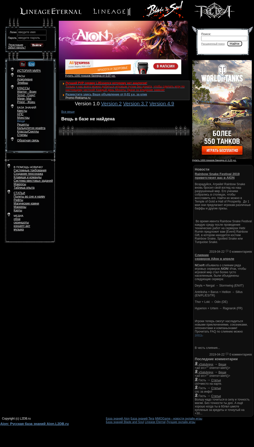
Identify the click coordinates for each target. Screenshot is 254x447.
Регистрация (16, 45)
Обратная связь (28, 140)
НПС (20, 114)
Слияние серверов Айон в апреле (214, 257)
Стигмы (22, 135)
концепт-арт (22, 226)
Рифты (18, 200)
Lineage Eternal (155, 422)
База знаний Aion (118, 418)
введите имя (27, 32)
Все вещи (68, 111)
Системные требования (30, 170)
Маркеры (20, 207)
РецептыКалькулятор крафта (31, 126)
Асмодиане (24, 79)
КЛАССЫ (23, 88)
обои (17, 219)
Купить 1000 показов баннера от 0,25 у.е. (214, 160)
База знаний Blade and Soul (125, 422)
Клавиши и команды (28, 177)
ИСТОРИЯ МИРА (29, 70)
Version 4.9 (161, 103)
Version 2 (111, 103)
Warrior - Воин (26, 91)
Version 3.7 (135, 103)
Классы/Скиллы (28, 131)
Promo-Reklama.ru (78, 98)
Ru (23, 64)
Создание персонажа (28, 174)
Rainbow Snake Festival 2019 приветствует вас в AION (217, 175)
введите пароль (29, 38)
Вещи (21, 121)
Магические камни (26, 203)
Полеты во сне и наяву (29, 196)
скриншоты (21, 222)
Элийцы (22, 83)
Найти (234, 43)
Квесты (22, 110)
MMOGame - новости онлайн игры (178, 418)
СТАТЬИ (19, 193)
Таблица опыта (24, 187)
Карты (18, 210)
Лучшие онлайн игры (180, 422)
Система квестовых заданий (33, 180)
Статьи (216, 380)
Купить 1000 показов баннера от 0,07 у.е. (90, 75)
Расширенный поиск (212, 44)
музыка (19, 229)
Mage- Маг (24, 98)
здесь (198, 335)
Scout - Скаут (26, 95)
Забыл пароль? (17, 47)
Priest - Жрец (26, 102)
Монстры (23, 117)
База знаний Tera (142, 418)
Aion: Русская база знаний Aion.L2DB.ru (34, 424)
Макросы (20, 184)
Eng (31, 64)
